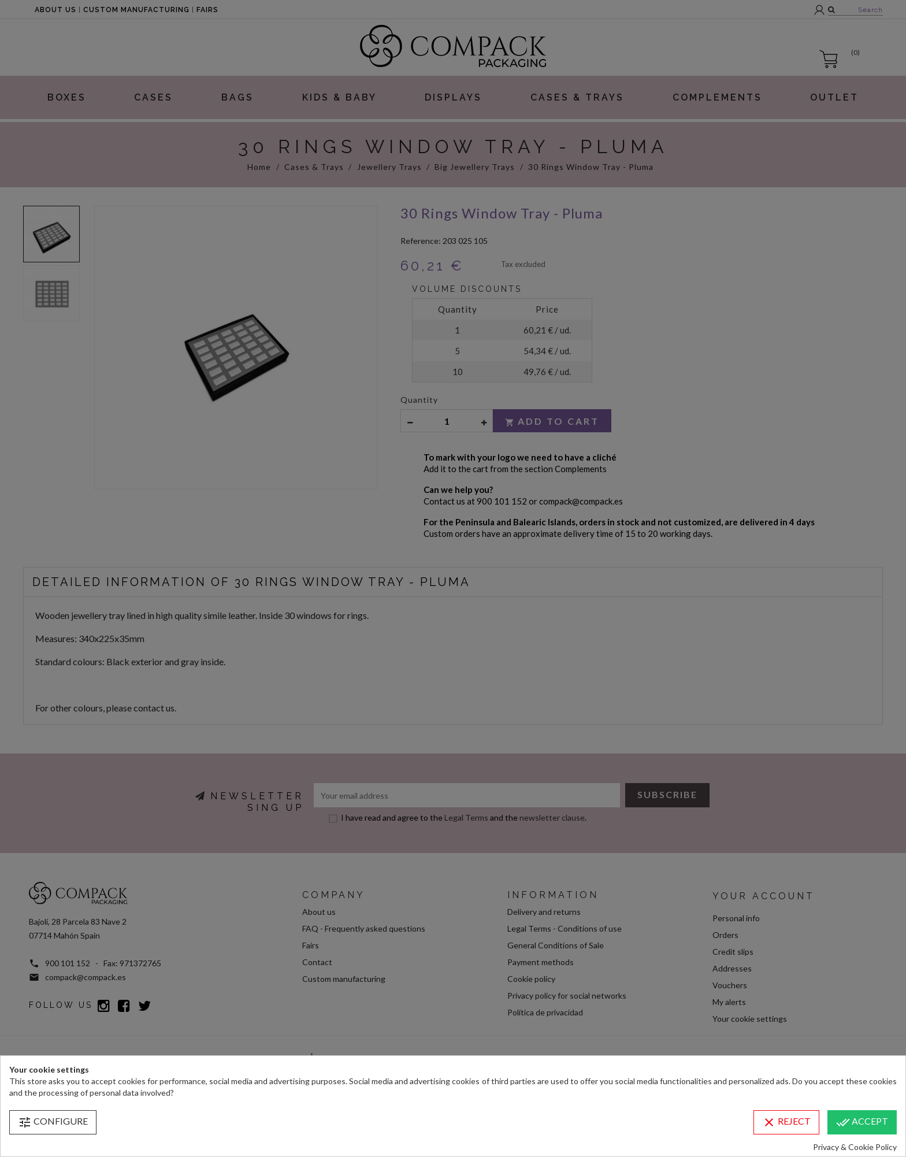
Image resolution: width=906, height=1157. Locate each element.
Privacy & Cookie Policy (855, 1147)
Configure (53, 1122)
